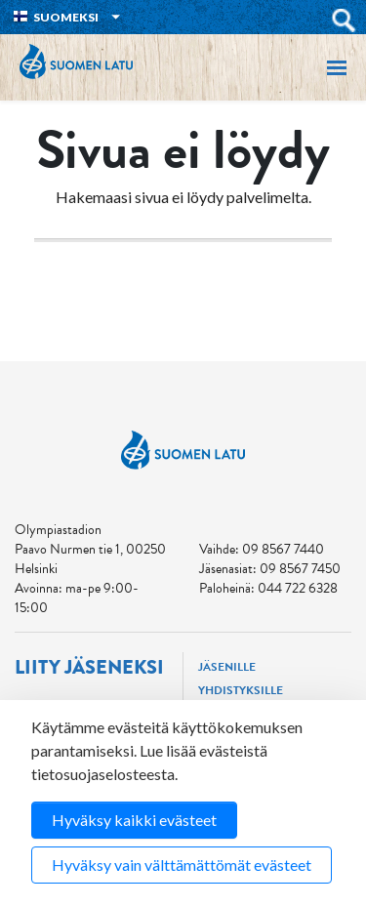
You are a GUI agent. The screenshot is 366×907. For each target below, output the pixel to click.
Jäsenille (227, 667)
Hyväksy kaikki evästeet (134, 819)
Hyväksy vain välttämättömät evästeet (181, 864)
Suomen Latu (76, 61)
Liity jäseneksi (89, 667)
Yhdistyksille (240, 690)
